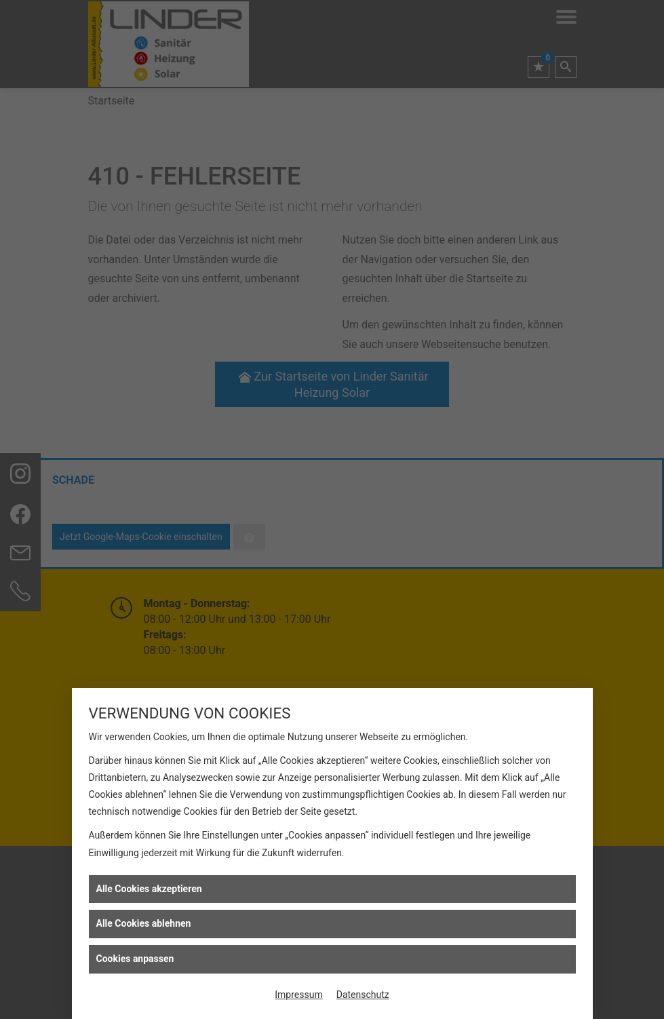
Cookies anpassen (135, 958)
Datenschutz (362, 994)
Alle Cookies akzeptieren (149, 888)
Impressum (298, 994)
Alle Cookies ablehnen (143, 923)
